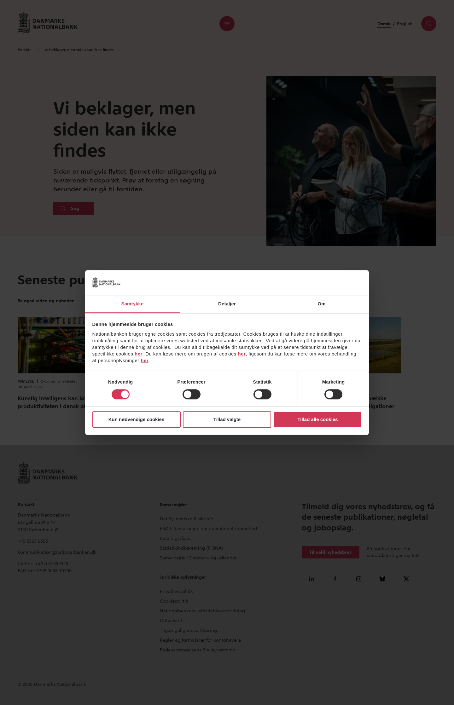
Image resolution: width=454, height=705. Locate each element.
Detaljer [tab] (227, 303)
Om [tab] (321, 303)
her (139, 353)
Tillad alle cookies (317, 419)
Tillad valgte (227, 419)
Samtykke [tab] (132, 303)
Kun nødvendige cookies (136, 419)
